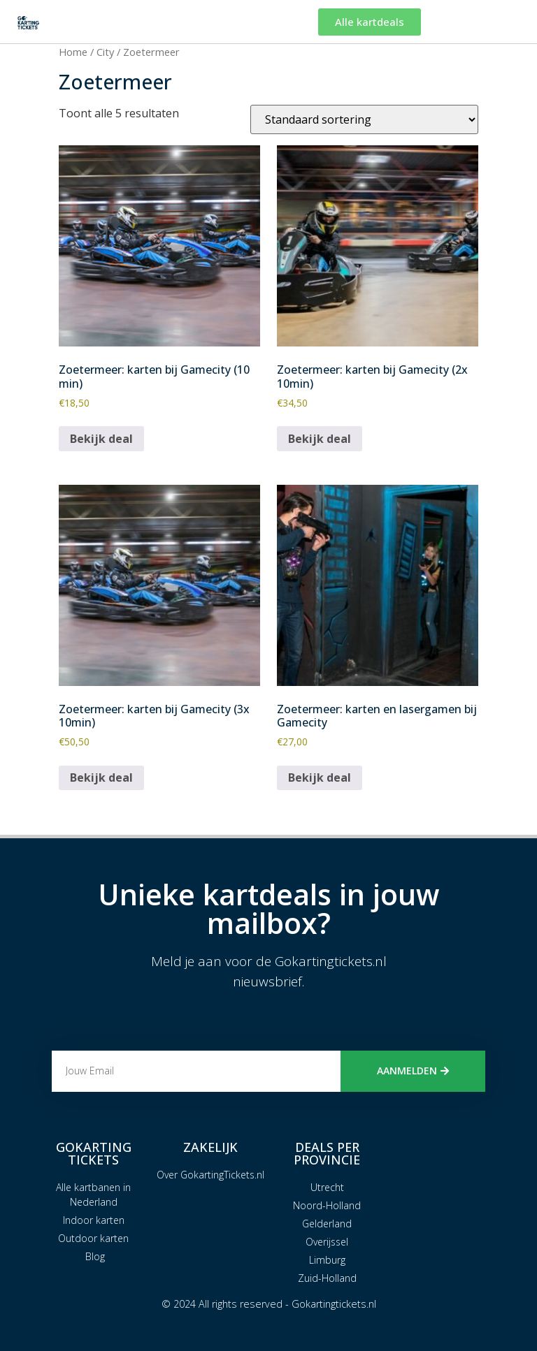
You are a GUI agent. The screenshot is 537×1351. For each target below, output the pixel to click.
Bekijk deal (101, 438)
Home (73, 52)
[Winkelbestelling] (364, 119)
